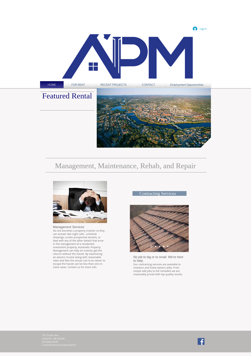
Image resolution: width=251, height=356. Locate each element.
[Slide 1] (151, 246)
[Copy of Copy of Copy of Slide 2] (167, 246)
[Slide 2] (155, 246)
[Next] (183, 228)
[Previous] (134, 228)
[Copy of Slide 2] (159, 246)
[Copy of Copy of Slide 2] (163, 246)
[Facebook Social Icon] (201, 341)
